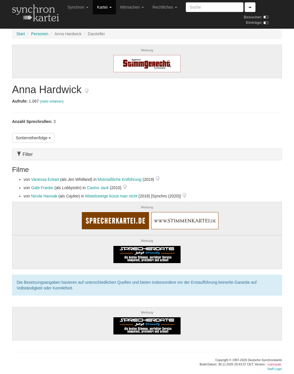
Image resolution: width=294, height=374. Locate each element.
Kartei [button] (104, 7)
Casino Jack (98, 187)
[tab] (147, 154)
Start (20, 34)
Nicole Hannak (44, 196)
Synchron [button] (77, 7)
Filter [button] (25, 154)
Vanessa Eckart (45, 179)
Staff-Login (274, 369)
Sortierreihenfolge (33, 138)
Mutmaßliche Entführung (120, 179)
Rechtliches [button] (164, 7)
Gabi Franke (42, 187)
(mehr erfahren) (52, 101)
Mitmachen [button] (132, 7)
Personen (39, 34)
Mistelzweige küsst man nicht (111, 196)
